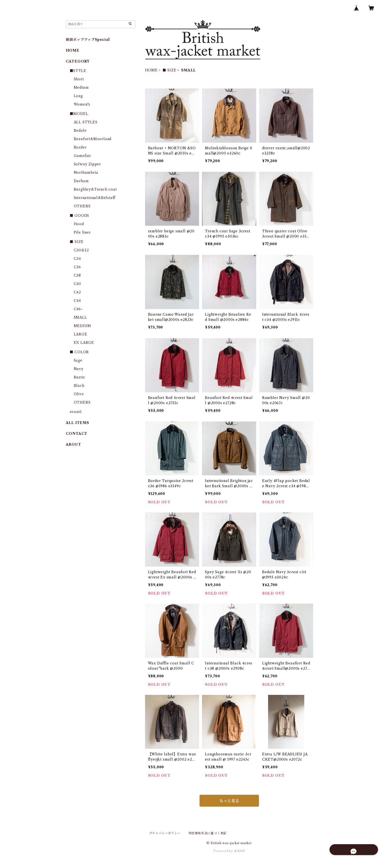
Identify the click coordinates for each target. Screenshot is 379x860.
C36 (77, 267)
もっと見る (229, 800)
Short (79, 79)
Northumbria (86, 172)
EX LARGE (84, 342)
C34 (77, 258)
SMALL (80, 317)
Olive (79, 394)
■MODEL (79, 113)
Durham (81, 181)
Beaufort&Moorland (93, 139)
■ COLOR (79, 352)
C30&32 (81, 250)
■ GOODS (79, 215)
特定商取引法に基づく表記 (208, 833)
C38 (77, 275)
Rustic (79, 377)
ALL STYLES (86, 122)
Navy (78, 369)
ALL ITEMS (77, 422)
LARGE (80, 334)
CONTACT (77, 433)
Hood (79, 224)
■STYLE (78, 70)
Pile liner (82, 232)
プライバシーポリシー (165, 833)
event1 (76, 412)
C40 (77, 284)
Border (80, 147)
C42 (77, 292)
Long (78, 96)
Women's (82, 104)
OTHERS (82, 206)
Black (79, 385)
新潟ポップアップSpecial (88, 39)
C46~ (78, 309)
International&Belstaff (95, 198)
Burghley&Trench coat (95, 189)
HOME (151, 70)
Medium (81, 87)
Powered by (229, 851)
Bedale (80, 130)
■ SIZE (170, 70)
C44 (77, 300)
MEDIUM (82, 326)
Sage (78, 360)
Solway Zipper (87, 164)
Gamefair (82, 156)
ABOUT (73, 444)
